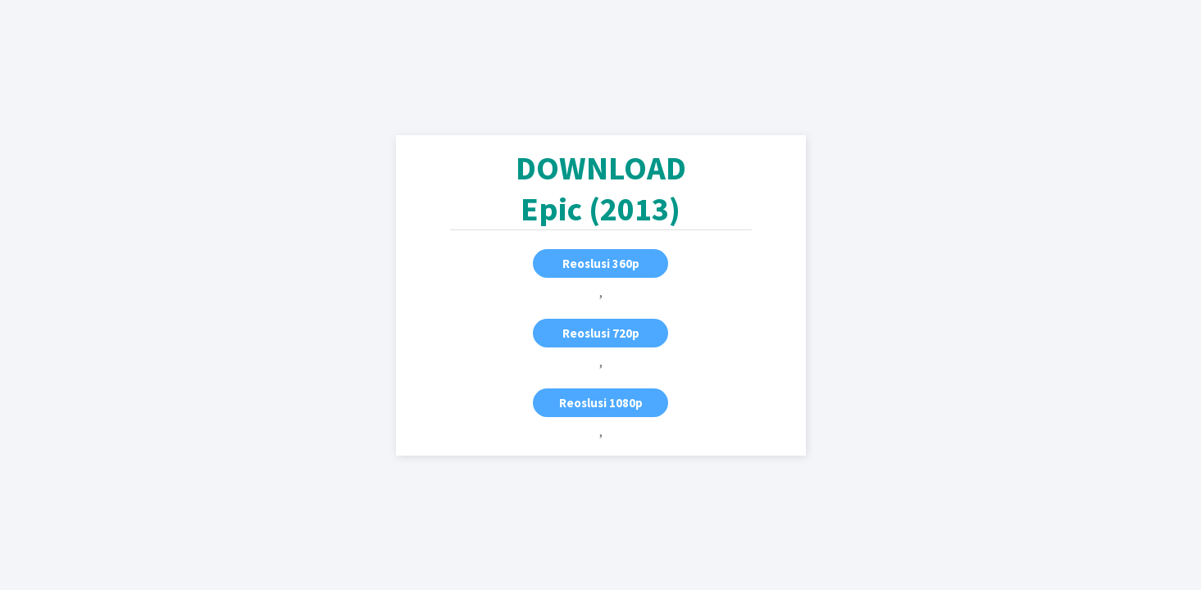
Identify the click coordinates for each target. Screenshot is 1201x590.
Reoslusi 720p (600, 333)
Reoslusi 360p (600, 263)
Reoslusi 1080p (601, 403)
